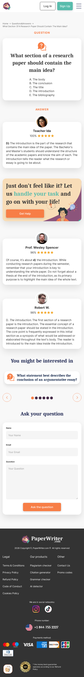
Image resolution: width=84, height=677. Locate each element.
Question (10, 461)
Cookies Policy (11, 593)
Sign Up (65, 6)
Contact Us (63, 565)
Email (8, 445)
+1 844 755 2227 (46, 627)
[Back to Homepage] (6, 6)
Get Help (25, 213)
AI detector (36, 586)
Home (5, 23)
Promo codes (64, 572)
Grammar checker (40, 579)
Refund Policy (10, 579)
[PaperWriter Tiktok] (48, 609)
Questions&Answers (21, 23)
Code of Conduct (12, 586)
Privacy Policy (10, 572)
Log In (48, 6)
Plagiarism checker (41, 565)
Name (8, 428)
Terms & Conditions (13, 565)
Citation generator (40, 572)
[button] (78, 6)
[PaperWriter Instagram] (36, 609)
